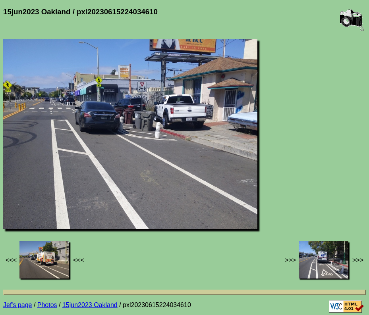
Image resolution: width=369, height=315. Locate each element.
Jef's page (17, 305)
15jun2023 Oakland (90, 305)
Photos (47, 305)
